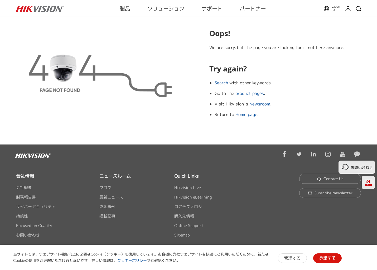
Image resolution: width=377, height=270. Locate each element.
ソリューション (165, 8)
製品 (125, 8)
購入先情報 (184, 216)
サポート (212, 8)
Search (221, 83)
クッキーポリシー (132, 260)
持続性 (22, 216)
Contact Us (330, 178)
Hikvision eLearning (193, 197)
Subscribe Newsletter (330, 192)
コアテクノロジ (188, 206)
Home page (246, 114)
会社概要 (24, 187)
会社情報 (25, 176)
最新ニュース (111, 197)
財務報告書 (26, 197)
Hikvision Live (187, 187)
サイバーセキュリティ (36, 206)
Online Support (189, 225)
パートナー (253, 8)
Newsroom (259, 104)
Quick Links (186, 176)
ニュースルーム (115, 176)
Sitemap (182, 235)
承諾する (327, 258)
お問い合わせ (28, 235)
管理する (292, 258)
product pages (249, 93)
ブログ (105, 187)
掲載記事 (107, 216)
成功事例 (107, 206)
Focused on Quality (34, 225)
